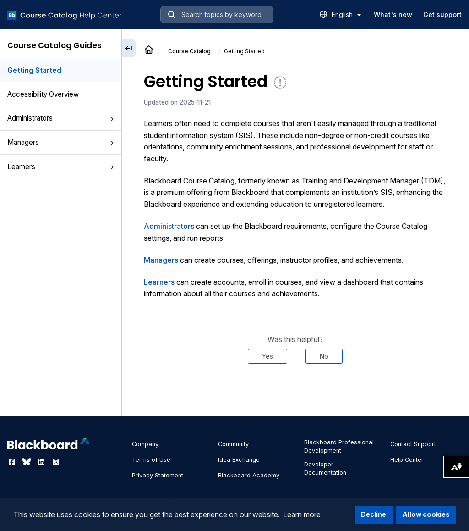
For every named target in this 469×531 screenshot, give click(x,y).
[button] (111, 119)
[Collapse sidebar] (129, 48)
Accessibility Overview (43, 94)
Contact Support (413, 444)
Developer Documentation (325, 468)
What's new (393, 14)
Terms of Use (151, 459)
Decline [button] (373, 514)
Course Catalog (189, 51)
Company (145, 444)
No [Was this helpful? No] (324, 356)
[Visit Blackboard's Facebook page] (12, 461)
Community (233, 444)
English (346, 14)
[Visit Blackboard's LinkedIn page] (42, 461)
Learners (60, 166)
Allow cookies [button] (426, 514)
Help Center (407, 459)
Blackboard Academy (248, 475)
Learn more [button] (302, 514)
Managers (60, 142)
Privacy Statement (157, 475)
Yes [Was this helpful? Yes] (267, 356)
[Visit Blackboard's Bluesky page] (27, 461)
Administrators (60, 118)
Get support (442, 14)
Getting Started (34, 70)
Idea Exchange (239, 459)
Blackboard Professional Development (339, 446)
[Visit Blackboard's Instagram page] (55, 461)
